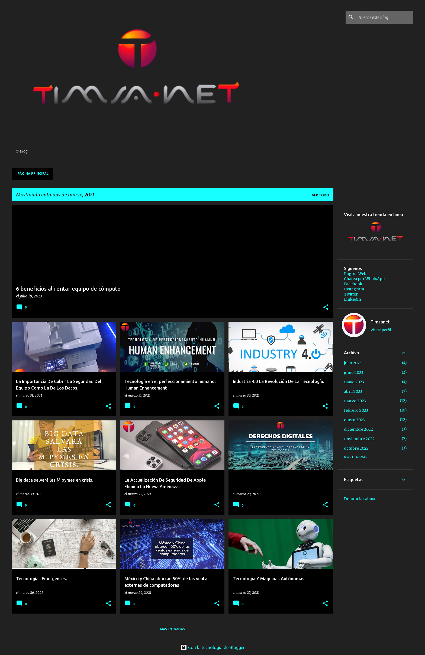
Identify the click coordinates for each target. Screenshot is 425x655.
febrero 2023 (356, 410)
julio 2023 (353, 363)
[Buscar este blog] (384, 17)
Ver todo (320, 195)
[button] (326, 308)
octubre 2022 (356, 448)
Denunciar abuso (360, 498)
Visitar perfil (381, 330)
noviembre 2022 (359, 438)
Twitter (351, 294)
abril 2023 (353, 391)
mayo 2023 (354, 382)
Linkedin (352, 299)
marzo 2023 (355, 400)
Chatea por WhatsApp (364, 278)
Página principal (33, 173)
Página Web (355, 273)
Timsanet (380, 321)
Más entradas (172, 629)
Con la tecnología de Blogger (213, 647)
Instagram (354, 289)
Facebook (353, 283)
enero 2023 (354, 419)
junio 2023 (353, 372)
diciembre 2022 (358, 429)
